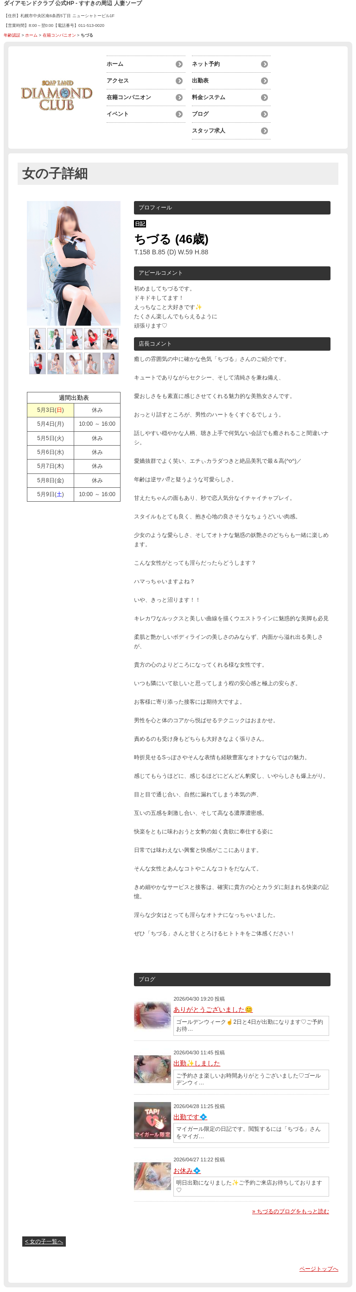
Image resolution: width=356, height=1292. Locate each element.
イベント (118, 114)
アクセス (118, 80)
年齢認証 (12, 35)
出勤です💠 (190, 1117)
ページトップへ (318, 1269)
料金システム (208, 97)
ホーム (31, 35)
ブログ (200, 114)
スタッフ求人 (208, 130)
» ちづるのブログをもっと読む (290, 1211)
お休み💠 (187, 1170)
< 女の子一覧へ (44, 1241)
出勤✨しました (196, 1063)
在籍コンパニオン (59, 35)
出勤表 (200, 80)
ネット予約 (206, 64)
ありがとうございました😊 (213, 1009)
